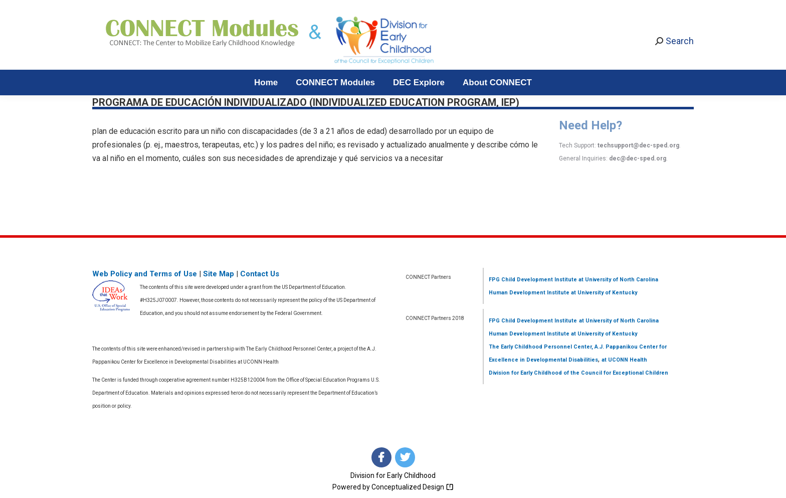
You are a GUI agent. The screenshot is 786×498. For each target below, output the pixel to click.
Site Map (218, 273)
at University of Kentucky (603, 292)
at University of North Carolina (617, 279)
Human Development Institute (529, 292)
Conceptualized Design (412, 487)
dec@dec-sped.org (637, 158)
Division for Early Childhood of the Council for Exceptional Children (578, 373)
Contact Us (259, 273)
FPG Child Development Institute (533, 279)
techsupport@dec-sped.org (638, 145)
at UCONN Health (624, 360)
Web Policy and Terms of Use (144, 273)
